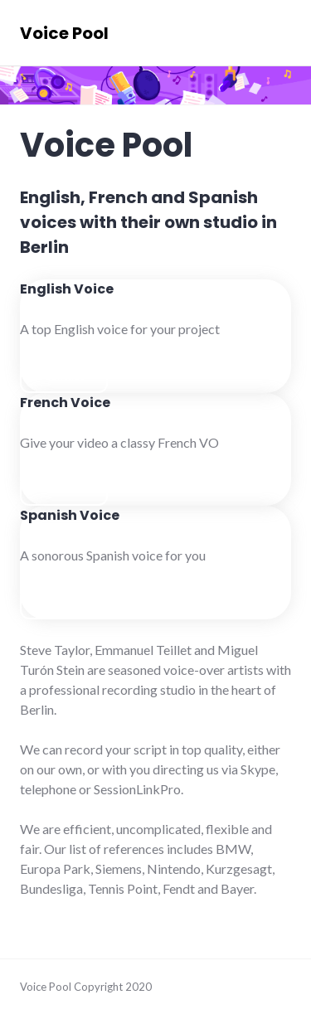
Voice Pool (64, 33)
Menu (257, 31)
